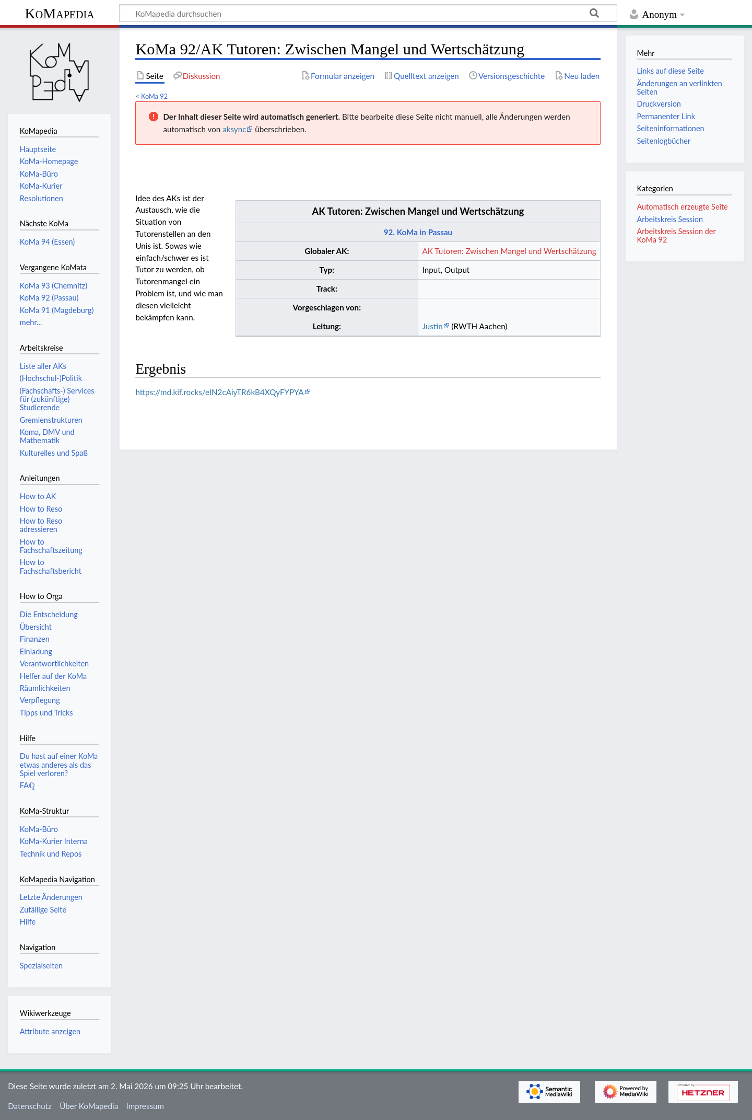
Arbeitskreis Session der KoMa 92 (676, 235)
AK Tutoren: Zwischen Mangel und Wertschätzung (418, 211)
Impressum (145, 1106)
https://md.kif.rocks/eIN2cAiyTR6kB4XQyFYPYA (219, 392)
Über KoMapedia (89, 1106)
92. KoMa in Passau (418, 232)
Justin (432, 326)
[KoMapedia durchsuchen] (368, 13)
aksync (234, 129)
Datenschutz (30, 1106)
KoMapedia (59, 13)
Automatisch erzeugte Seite (682, 206)
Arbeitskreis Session (670, 219)
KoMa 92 (154, 96)
